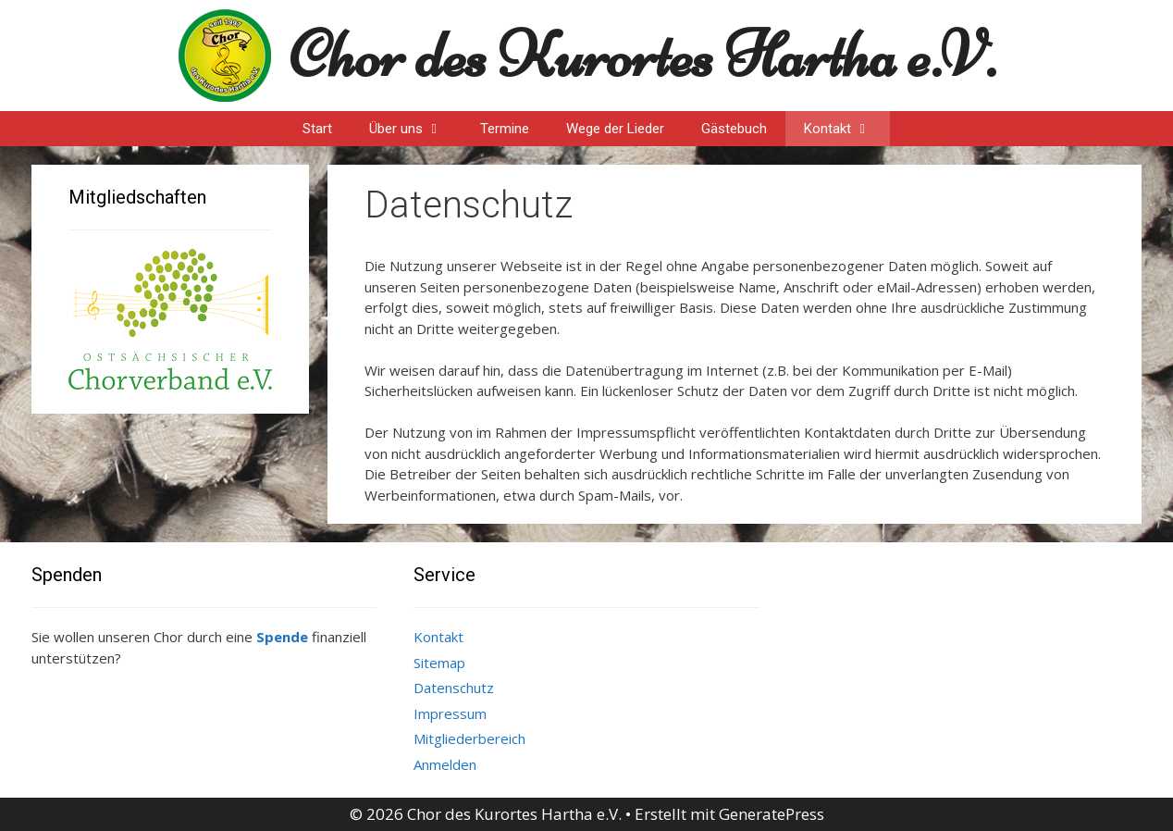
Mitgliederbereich (469, 738)
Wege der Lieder (615, 128)
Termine (504, 128)
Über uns (415, 128)
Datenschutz (454, 687)
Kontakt (847, 128)
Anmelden (445, 764)
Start (317, 128)
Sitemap (439, 662)
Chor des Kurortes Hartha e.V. (642, 55)
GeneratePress (771, 814)
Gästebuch (734, 128)
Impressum (450, 713)
